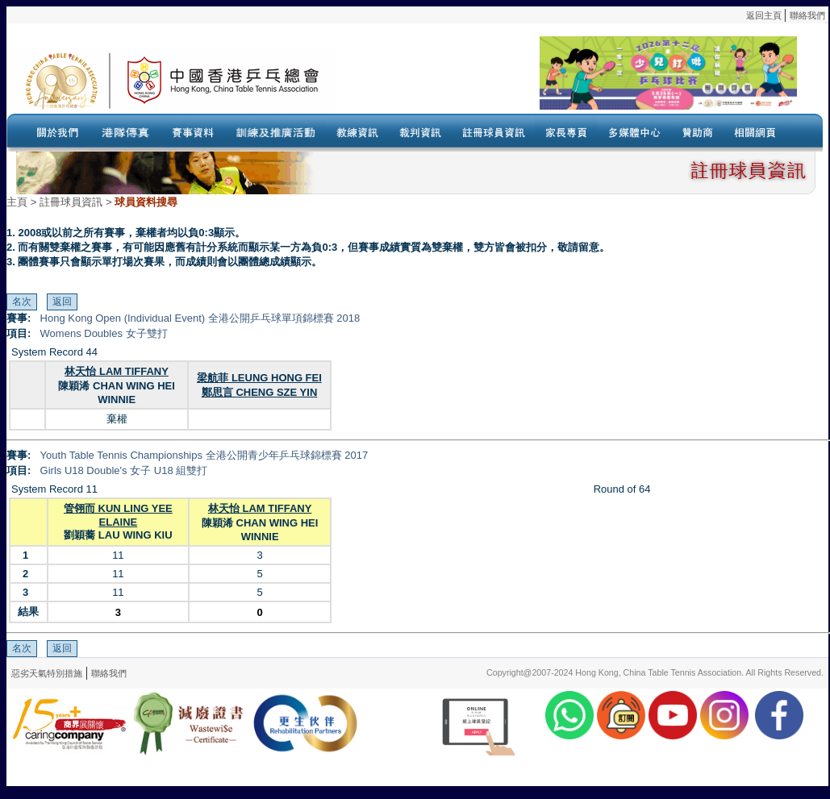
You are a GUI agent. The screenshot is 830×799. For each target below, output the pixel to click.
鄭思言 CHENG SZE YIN (260, 392)
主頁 (16, 202)
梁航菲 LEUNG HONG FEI (259, 378)
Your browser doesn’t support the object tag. (567, 79)
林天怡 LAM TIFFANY (117, 371)
